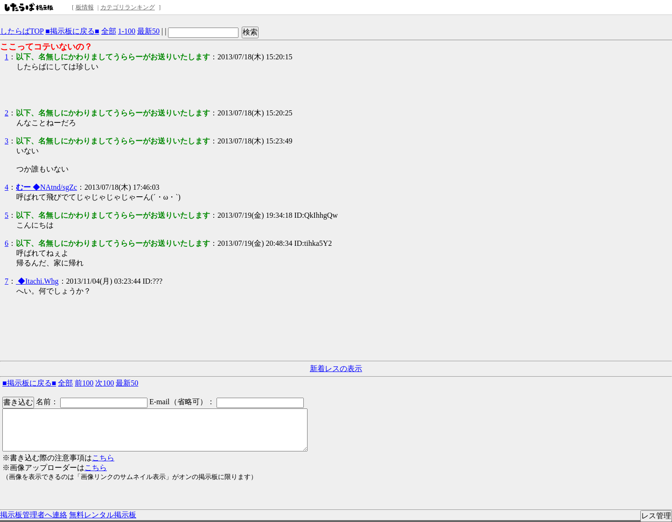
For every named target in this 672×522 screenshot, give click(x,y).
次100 (104, 383)
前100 (84, 383)
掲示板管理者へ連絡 (33, 515)
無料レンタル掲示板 (102, 515)
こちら (103, 458)
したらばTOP (21, 31)
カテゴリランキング (127, 7)
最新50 (148, 31)
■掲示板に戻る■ (72, 31)
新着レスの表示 (336, 368)
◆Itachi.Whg (37, 281)
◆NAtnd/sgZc (46, 187)
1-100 (126, 31)
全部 (108, 31)
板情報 (85, 7)
